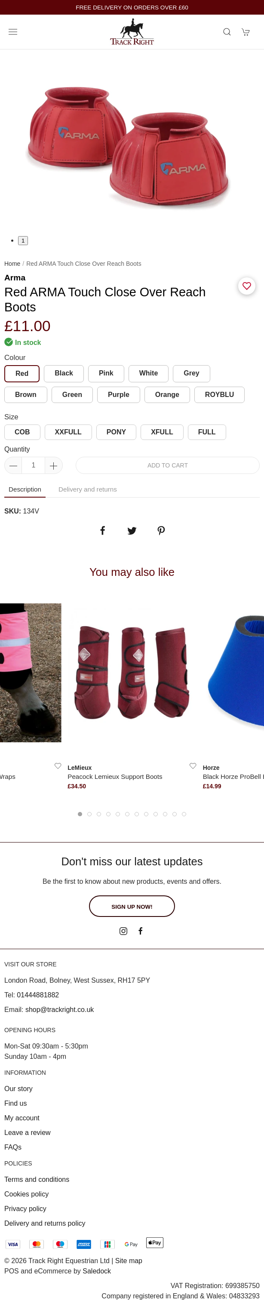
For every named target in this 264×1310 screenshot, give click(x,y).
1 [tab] (23, 240)
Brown (26, 394)
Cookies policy (26, 1194)
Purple (118, 394)
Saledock (97, 1271)
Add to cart (167, 465)
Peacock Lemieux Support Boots (115, 776)
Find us (15, 1103)
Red (21, 373)
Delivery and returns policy (45, 1223)
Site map (128, 1260)
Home (12, 263)
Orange (167, 394)
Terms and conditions (36, 1179)
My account (22, 1118)
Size (11, 417)
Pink (106, 373)
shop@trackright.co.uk (59, 1009)
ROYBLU (219, 394)
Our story (18, 1088)
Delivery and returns (87, 489)
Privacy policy (25, 1208)
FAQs (12, 1147)
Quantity (17, 449)
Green (72, 394)
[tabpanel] (132, 142)
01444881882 (38, 995)
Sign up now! (131, 907)
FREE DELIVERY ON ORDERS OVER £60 (132, 7)
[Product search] (227, 31)
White (148, 373)
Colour (14, 358)
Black (64, 373)
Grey (191, 373)
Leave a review (27, 1132)
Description (25, 489)
